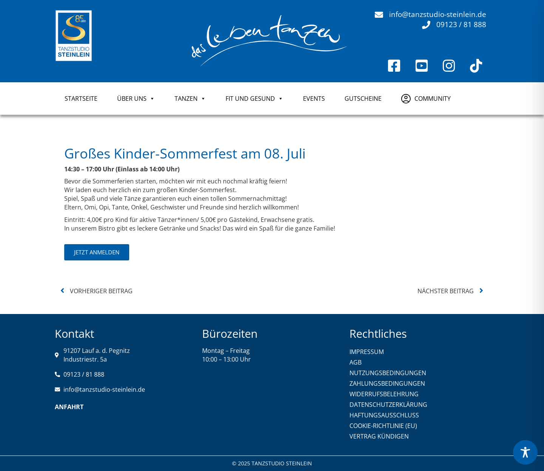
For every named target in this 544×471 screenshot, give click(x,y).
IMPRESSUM (366, 352)
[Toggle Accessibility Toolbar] (525, 452)
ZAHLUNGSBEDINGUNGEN (387, 383)
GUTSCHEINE (363, 98)
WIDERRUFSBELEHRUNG (384, 394)
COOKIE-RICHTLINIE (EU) (383, 426)
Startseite (81, 98)
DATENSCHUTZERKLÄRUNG (388, 404)
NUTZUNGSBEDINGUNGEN (387, 373)
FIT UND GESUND (254, 98)
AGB (355, 362)
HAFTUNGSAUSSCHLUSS (384, 415)
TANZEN (190, 98)
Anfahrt (69, 407)
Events (314, 98)
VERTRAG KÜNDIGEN (379, 436)
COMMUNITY (432, 98)
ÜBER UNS (136, 98)
